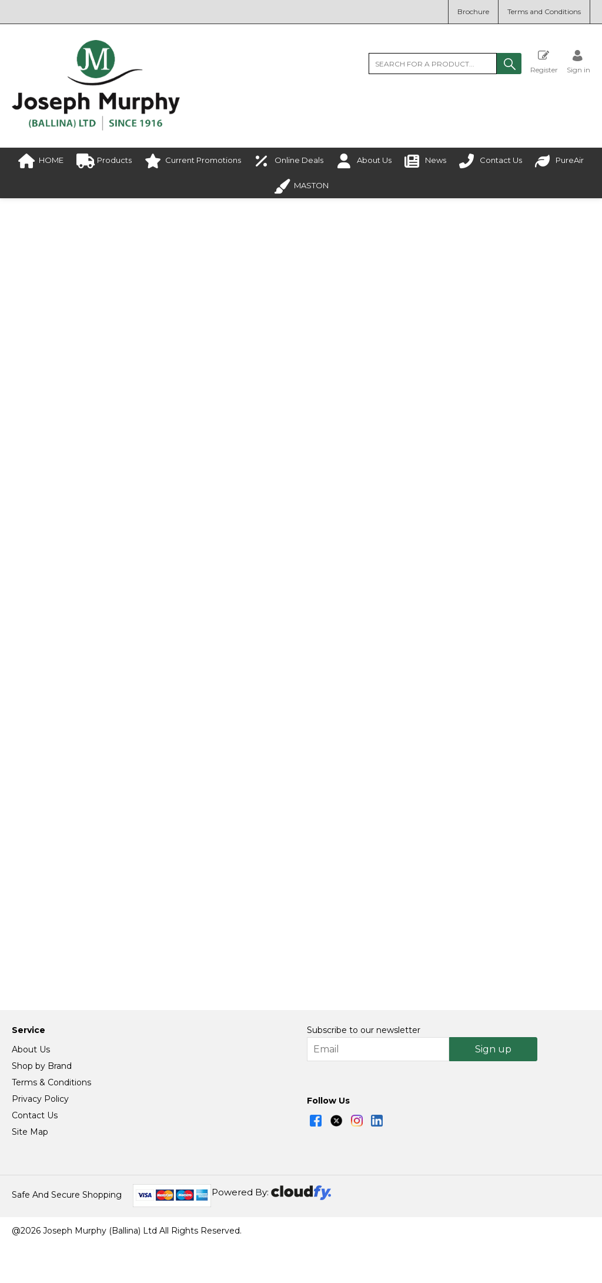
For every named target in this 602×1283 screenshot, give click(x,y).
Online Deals (288, 161)
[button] (509, 63)
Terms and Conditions (544, 11)
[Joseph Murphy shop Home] (96, 127)
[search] (433, 63)
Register (544, 61)
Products (104, 161)
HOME (40, 161)
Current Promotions (193, 161)
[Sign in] (578, 61)
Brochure (473, 11)
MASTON (301, 186)
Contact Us (490, 161)
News (425, 161)
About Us (364, 161)
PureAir (559, 161)
